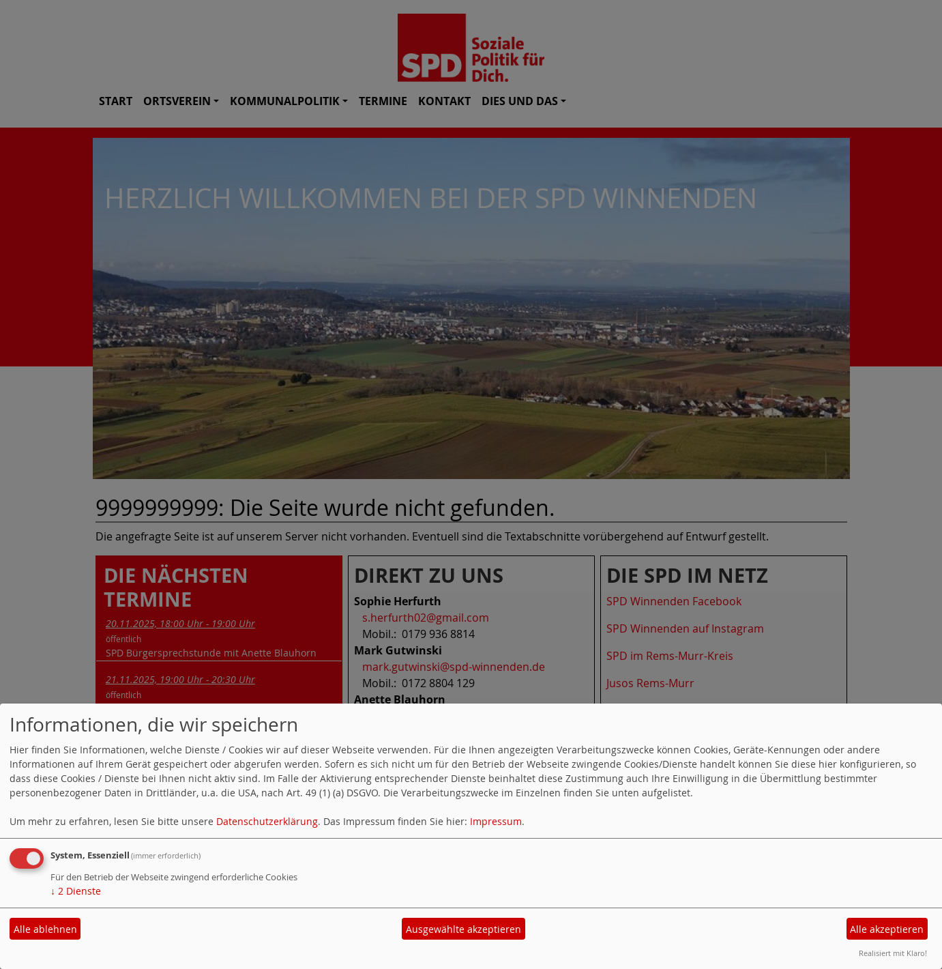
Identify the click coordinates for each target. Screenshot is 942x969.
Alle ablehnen (45, 929)
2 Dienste (75, 890)
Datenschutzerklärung (267, 821)
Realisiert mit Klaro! (893, 953)
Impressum (496, 821)
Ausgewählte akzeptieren (463, 929)
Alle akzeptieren (887, 929)
